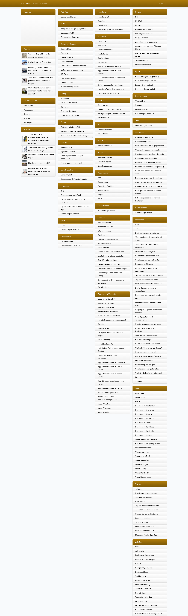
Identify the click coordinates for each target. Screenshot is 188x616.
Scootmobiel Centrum (70, 37)
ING (62, 191)
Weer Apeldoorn (142, 452)
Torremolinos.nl (141, 60)
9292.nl (138, 21)
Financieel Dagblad (106, 186)
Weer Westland (104, 404)
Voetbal (27, 118)
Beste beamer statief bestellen (111, 256)
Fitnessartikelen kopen (144, 137)
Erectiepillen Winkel (69, 102)
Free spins (65, 53)
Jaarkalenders (104, 54)
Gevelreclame (104, 287)
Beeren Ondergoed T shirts (109, 109)
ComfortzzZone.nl (105, 49)
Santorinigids (103, 58)
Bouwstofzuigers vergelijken (147, 255)
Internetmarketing (142, 584)
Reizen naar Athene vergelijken (148, 162)
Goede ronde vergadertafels (147, 369)
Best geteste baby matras (109, 264)
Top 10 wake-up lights (107, 260)
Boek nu (101, 235)
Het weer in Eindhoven (144, 410)
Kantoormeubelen (105, 226)
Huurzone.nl (140, 501)
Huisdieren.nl (103, 17)
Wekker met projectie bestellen (148, 283)
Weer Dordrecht (142, 473)
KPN (137, 546)
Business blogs (141, 572)
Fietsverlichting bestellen (145, 80)
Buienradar (139, 393)
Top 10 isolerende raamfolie (147, 505)
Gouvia (101, 324)
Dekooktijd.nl (66, 174)
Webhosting (140, 576)
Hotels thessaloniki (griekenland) (112, 320)
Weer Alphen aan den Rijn (146, 439)
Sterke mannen (104, 231)
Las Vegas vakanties (143, 33)
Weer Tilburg (140, 468)
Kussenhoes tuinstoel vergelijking (149, 166)
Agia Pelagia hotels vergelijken (148, 182)
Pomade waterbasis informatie (148, 356)
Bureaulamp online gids (145, 364)
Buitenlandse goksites (70, 86)
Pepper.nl (65, 98)
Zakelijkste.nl (103, 247)
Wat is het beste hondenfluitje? (148, 348)
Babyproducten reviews (108, 239)
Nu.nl (100, 198)
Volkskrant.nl (103, 190)
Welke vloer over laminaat (146, 335)
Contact (162, 3)
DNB (63, 225)
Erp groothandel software (146, 605)
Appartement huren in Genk (146, 509)
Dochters (44, 3)
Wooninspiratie (104, 243)
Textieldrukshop (105, 117)
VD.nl (137, 224)
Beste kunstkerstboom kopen (147, 343)
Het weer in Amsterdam (145, 405)
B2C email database (143, 609)
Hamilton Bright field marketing (111, 89)
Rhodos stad (103, 328)
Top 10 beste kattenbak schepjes (75, 135)
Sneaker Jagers (104, 161)
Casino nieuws (67, 61)
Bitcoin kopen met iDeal (71, 195)
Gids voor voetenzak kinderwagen (112, 268)
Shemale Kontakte (68, 111)
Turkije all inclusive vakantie (109, 315)
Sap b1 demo (140, 593)
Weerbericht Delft (142, 456)
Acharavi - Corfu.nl (106, 307)
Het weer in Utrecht (143, 414)
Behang (27, 114)
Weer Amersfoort (142, 460)
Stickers (138, 381)
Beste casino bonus (69, 78)
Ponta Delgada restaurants (109, 66)
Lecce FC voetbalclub (144, 85)
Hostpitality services (143, 567)
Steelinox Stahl (67, 33)
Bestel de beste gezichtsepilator (149, 178)
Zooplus (101, 21)
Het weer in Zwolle (143, 422)
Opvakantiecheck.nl (143, 64)
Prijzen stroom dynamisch (71, 163)
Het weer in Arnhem (143, 435)
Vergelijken (28, 122)
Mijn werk (102, 45)
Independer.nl (66, 147)
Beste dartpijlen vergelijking (147, 76)
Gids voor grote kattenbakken (110, 29)
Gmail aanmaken (105, 129)
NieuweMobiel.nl (105, 145)
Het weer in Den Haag (144, 427)
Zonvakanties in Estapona (146, 42)
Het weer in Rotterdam (144, 418)
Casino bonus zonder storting (73, 65)
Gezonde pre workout (144, 113)
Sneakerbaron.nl (105, 157)
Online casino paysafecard (72, 70)
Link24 (138, 563)
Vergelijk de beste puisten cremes (112, 251)
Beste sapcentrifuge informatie (74, 179)
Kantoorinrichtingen (143, 339)
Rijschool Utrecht (68, 151)
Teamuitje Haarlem (143, 588)
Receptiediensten (142, 580)
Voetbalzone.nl (104, 222)
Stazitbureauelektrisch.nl (145, 352)
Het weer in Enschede (144, 431)
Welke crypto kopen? (70, 213)
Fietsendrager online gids (146, 158)
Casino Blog (66, 49)
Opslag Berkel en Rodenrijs (146, 514)
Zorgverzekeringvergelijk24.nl (73, 28)
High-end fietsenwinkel (145, 89)
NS (136, 17)
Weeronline (140, 397)
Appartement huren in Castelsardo (112, 362)
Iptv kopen (139, 377)
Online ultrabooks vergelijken (110, 85)
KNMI (137, 401)
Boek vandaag (104, 339)
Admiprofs (139, 551)
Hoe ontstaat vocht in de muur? (111, 93)
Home (35, 3)
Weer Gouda (103, 412)
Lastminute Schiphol (106, 299)
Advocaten (28, 110)
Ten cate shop (104, 105)
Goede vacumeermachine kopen (148, 324)
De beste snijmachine (144, 141)
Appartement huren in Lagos (110, 388)
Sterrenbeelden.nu (68, 17)
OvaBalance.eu (141, 109)
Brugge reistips (141, 37)
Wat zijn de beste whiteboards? (148, 373)
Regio (100, 194)
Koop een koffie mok (144, 264)
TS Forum (65, 107)
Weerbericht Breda (143, 447)
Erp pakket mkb (141, 601)
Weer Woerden (104, 408)
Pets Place (102, 25)
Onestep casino (67, 82)
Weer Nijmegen (141, 464)
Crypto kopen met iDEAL (71, 229)
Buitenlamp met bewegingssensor (149, 145)
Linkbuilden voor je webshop (147, 233)
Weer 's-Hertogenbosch (108, 392)
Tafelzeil (138, 489)
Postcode (102, 41)
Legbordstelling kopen (144, 555)
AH (136, 228)
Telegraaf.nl (103, 182)
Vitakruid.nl (140, 101)
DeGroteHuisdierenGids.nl (72, 127)
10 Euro (64, 74)
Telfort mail (103, 133)
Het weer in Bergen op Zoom (147, 443)
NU (99, 178)
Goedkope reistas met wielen (147, 260)
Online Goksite (67, 57)
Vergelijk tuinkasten (143, 497)
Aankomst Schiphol (106, 303)
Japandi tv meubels (143, 518)
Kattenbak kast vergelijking (72, 131)
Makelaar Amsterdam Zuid (146, 535)
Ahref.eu (25, 3)
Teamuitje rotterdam (143, 597)
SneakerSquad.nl (105, 166)
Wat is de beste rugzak (145, 251)
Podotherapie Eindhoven (71, 245)
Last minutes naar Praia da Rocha (149, 186)
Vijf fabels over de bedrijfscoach (148, 613)
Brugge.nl (139, 25)
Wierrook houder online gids (147, 150)
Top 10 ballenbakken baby (146, 279)
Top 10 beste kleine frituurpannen (149, 275)
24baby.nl (139, 105)
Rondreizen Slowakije (144, 29)
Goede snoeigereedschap (146, 493)
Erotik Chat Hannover (70, 115)
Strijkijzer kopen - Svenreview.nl (111, 113)
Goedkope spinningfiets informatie (149, 154)
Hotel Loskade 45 (105, 344)
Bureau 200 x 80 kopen (145, 559)
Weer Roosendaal (143, 477)
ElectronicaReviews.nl (144, 360)
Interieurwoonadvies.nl (144, 526)
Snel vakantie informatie (108, 311)
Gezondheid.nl (67, 241)
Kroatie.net (102, 62)
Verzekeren (28, 105)
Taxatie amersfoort (143, 522)
